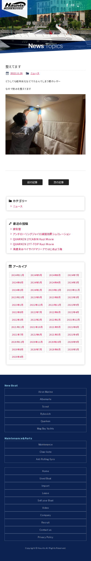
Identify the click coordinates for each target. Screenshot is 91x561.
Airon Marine (45, 392)
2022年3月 (17, 319)
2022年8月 (17, 312)
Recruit (45, 522)
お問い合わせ (72, 5)
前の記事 (32, 182)
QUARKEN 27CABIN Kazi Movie (33, 239)
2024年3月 (73, 282)
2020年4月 (17, 356)
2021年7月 (17, 334)
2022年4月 (73, 312)
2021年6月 (36, 334)
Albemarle (45, 399)
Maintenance (46, 444)
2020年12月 (17, 341)
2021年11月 (17, 326)
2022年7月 (36, 312)
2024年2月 (17, 289)
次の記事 (59, 182)
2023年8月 (55, 297)
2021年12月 (73, 319)
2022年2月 (36, 319)
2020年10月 (54, 341)
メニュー (86, 5)
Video (45, 507)
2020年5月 (73, 349)
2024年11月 (17, 275)
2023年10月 (17, 297)
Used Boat (45, 478)
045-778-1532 (78, 5)
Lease (45, 493)
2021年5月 (55, 334)
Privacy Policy (45, 537)
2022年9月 (73, 304)
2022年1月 (55, 319)
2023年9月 (36, 297)
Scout (45, 406)
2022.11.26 (16, 73)
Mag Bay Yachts (45, 428)
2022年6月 (55, 312)
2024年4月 (55, 282)
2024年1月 (36, 289)
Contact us (45, 530)
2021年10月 (36, 326)
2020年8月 (17, 349)
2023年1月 (17, 304)
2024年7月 (73, 275)
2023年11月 (73, 289)
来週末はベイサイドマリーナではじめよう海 (37, 249)
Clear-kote (46, 452)
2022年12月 (36, 304)
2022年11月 (54, 304)
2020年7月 (36, 349)
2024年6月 (17, 282)
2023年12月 (54, 289)
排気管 (17, 229)
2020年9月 (73, 341)
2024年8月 (55, 275)
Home (45, 471)
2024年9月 (36, 275)
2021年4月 (73, 334)
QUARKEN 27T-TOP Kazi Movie (33, 244)
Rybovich (45, 414)
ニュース (35, 73)
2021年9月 (55, 326)
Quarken (45, 421)
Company (45, 515)
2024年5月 (36, 282)
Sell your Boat (45, 500)
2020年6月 (55, 349)
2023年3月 (73, 297)
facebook (67, 5)
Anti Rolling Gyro (45, 459)
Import (45, 485)
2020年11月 (36, 341)
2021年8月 (73, 326)
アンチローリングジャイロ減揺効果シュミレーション (42, 234)
